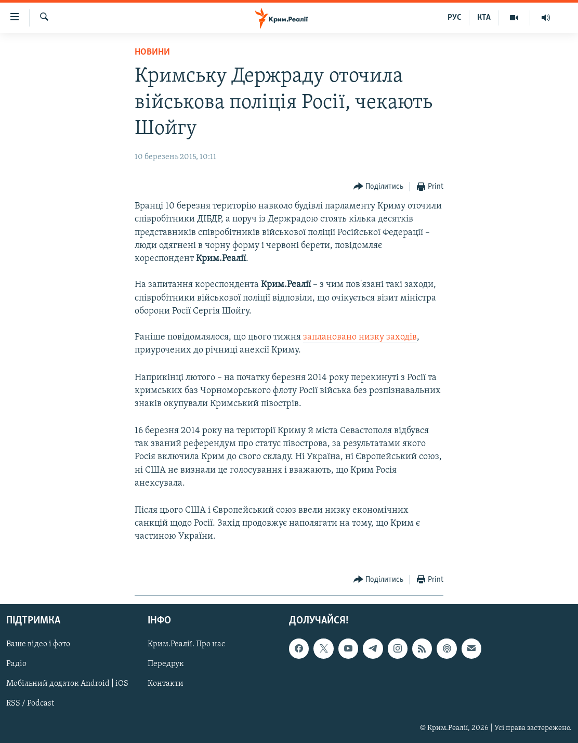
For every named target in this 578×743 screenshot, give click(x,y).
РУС (455, 18)
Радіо (16, 664)
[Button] (378, 187)
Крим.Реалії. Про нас (186, 644)
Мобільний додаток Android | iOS (67, 684)
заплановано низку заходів (360, 337)
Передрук (166, 664)
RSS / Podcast (30, 703)
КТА (484, 18)
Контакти (165, 684)
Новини (152, 52)
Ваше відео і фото (38, 644)
